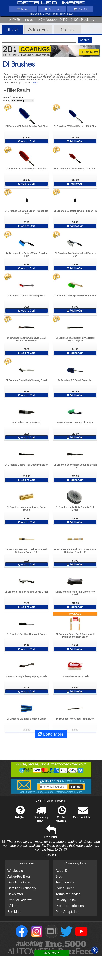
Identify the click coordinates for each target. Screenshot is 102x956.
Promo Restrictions (70, 906)
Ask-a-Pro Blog (18, 876)
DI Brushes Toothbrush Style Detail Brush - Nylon (75, 339)
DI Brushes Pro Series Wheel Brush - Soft (75, 254)
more (35, 82)
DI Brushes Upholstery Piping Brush (26, 676)
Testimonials (65, 882)
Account (51, 9)
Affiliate (12, 906)
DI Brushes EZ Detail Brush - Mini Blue (75, 126)
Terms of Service (68, 894)
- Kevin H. (51, 855)
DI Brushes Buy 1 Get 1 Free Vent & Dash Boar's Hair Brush (75, 635)
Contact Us (82, 814)
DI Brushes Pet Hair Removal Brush (26, 634)
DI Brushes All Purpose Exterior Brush (75, 295)
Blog (59, 876)
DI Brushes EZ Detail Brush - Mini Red (75, 168)
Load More (51, 734)
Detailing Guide (18, 882)
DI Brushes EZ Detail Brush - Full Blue (26, 126)
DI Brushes (19, 97)
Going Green (65, 888)
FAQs (20, 814)
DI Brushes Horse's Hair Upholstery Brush (75, 593)
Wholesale (15, 870)
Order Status (61, 816)
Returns (50, 834)
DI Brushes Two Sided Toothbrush (75, 718)
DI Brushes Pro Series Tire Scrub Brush (27, 591)
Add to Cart (26, 141)
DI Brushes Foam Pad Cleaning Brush (27, 380)
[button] (94, 950)
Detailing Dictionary (21, 888)
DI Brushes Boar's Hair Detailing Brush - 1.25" (75, 466)
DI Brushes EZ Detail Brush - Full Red (26, 168)
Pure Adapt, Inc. (67, 912)
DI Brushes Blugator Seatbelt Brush (26, 718)
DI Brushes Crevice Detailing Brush (26, 295)
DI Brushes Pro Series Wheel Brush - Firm (26, 254)
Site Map (14, 912)
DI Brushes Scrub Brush (75, 676)
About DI (62, 870)
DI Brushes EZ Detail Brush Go (75, 380)
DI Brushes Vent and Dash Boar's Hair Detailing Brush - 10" (27, 550)
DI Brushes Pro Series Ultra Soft (75, 422)
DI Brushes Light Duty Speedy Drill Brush (75, 508)
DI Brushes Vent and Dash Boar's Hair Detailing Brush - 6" (75, 550)
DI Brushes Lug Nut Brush (26, 422)
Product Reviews (19, 900)
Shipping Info (40, 816)
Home (6, 97)
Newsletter (15, 894)
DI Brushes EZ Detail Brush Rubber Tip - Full (26, 212)
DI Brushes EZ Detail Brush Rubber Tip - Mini (75, 212)
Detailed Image (51, 3)
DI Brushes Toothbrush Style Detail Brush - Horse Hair (26, 339)
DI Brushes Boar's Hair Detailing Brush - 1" (26, 466)
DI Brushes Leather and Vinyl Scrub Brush (26, 508)
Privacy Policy (66, 900)
